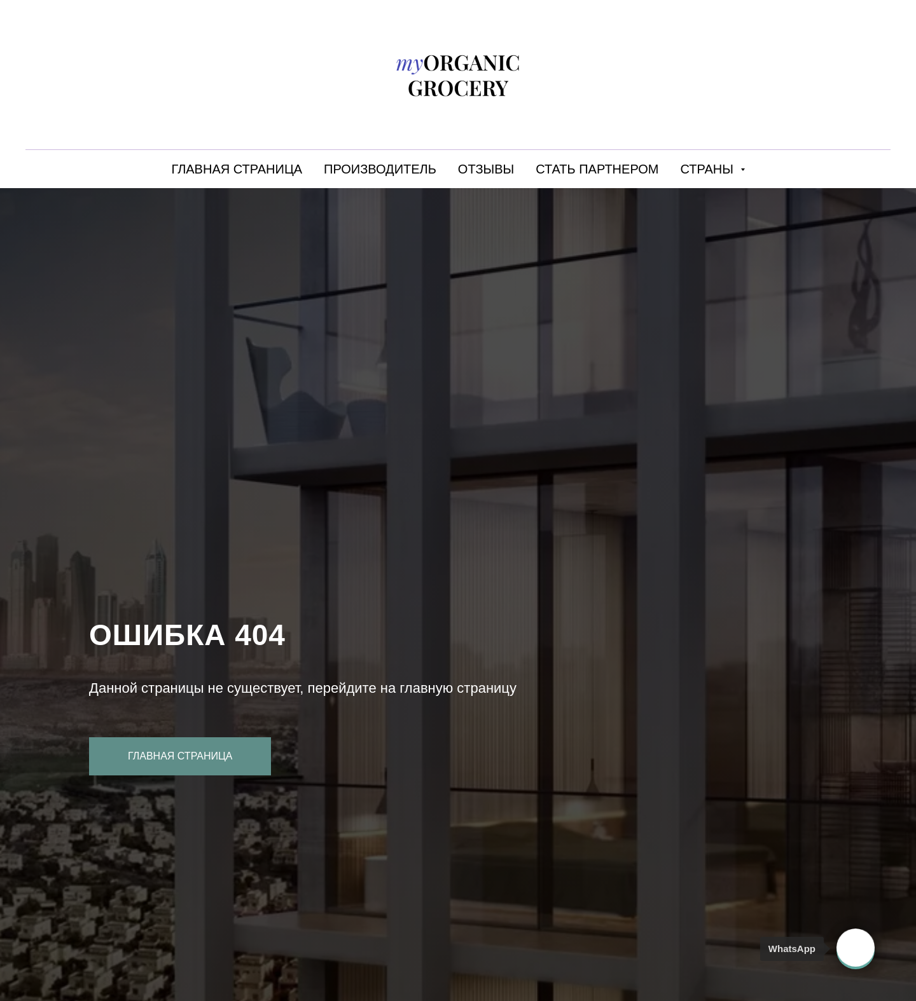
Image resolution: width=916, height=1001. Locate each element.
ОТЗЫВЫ (486, 169)
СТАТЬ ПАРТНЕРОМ (597, 169)
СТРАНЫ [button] (709, 169)
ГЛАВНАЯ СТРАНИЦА (236, 169)
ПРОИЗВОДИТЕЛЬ (380, 169)
